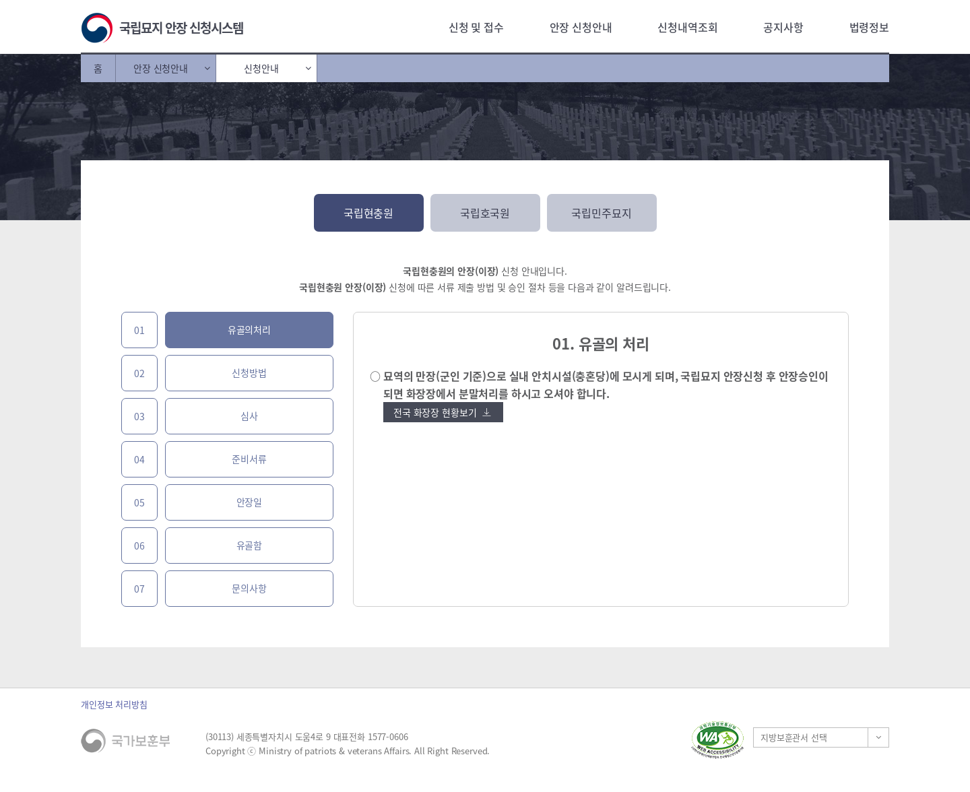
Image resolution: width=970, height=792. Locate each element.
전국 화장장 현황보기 (441, 412)
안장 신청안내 (581, 27)
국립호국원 (485, 213)
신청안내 (261, 68)
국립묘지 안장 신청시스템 (181, 27)
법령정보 (869, 27)
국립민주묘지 (601, 213)
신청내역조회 (687, 27)
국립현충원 (368, 213)
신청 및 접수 (476, 27)
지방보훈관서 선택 (794, 737)
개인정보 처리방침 (114, 704)
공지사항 (783, 27)
